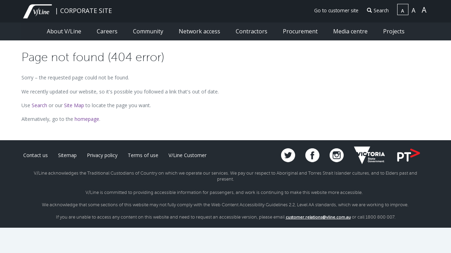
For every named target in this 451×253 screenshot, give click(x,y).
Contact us (35, 155)
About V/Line (65, 31)
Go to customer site (336, 10)
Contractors (252, 31)
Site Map (74, 105)
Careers (108, 31)
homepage (87, 119)
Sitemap (67, 155)
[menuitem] (333, 10)
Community (149, 31)
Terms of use (143, 155)
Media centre (351, 31)
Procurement (301, 31)
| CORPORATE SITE (66, 10)
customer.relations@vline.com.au (318, 217)
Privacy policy (102, 155)
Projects (394, 31)
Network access (200, 31)
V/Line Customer (188, 155)
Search (378, 10)
